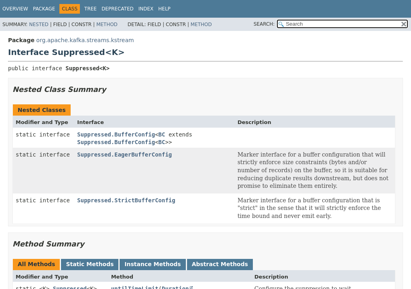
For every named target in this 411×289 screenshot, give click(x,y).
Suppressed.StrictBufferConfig (126, 200)
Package (44, 9)
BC (162, 134)
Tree (90, 9)
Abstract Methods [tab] (220, 264)
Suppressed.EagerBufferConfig (124, 154)
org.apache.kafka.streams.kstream (85, 40)
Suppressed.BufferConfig (116, 134)
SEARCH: (264, 24)
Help (164, 9)
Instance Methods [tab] (152, 264)
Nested (38, 24)
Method (107, 24)
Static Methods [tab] (90, 264)
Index (146, 9)
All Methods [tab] (36, 264)
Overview (15, 9)
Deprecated (118, 9)
